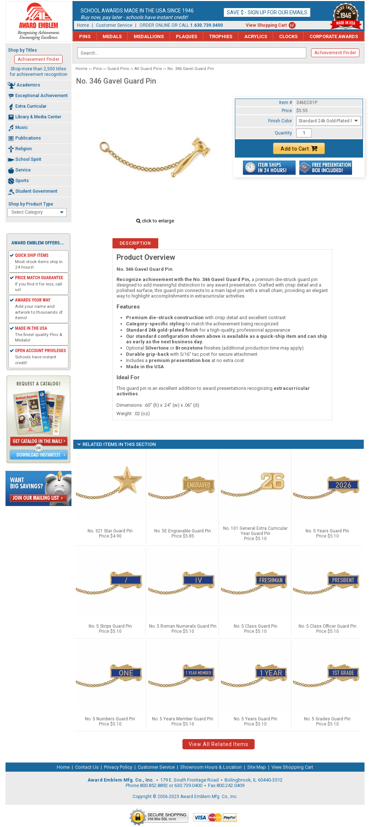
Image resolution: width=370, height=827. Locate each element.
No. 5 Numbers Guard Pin (110, 718)
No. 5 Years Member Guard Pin (182, 718)
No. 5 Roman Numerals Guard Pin (183, 626)
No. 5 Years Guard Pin (327, 531)
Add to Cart (299, 148)
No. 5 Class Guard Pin (255, 626)
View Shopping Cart (266, 25)
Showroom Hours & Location (211, 767)
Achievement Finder (335, 52)
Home (83, 25)
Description (135, 243)
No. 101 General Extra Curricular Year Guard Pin (255, 531)
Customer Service (114, 25)
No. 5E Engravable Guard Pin (182, 531)
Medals (112, 36)
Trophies (220, 36)
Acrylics (255, 36)
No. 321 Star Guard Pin (110, 531)
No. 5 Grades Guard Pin (327, 718)
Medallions (149, 36)
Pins (84, 36)
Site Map (256, 767)
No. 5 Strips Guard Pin (110, 626)
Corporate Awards (334, 36)
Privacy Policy (118, 767)
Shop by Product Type (30, 204)
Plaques (186, 36)
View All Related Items (218, 744)
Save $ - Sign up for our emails (267, 12)
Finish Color (280, 120)
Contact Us (87, 767)
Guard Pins (118, 68)
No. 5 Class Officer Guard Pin (327, 626)
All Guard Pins (148, 68)
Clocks (288, 36)
